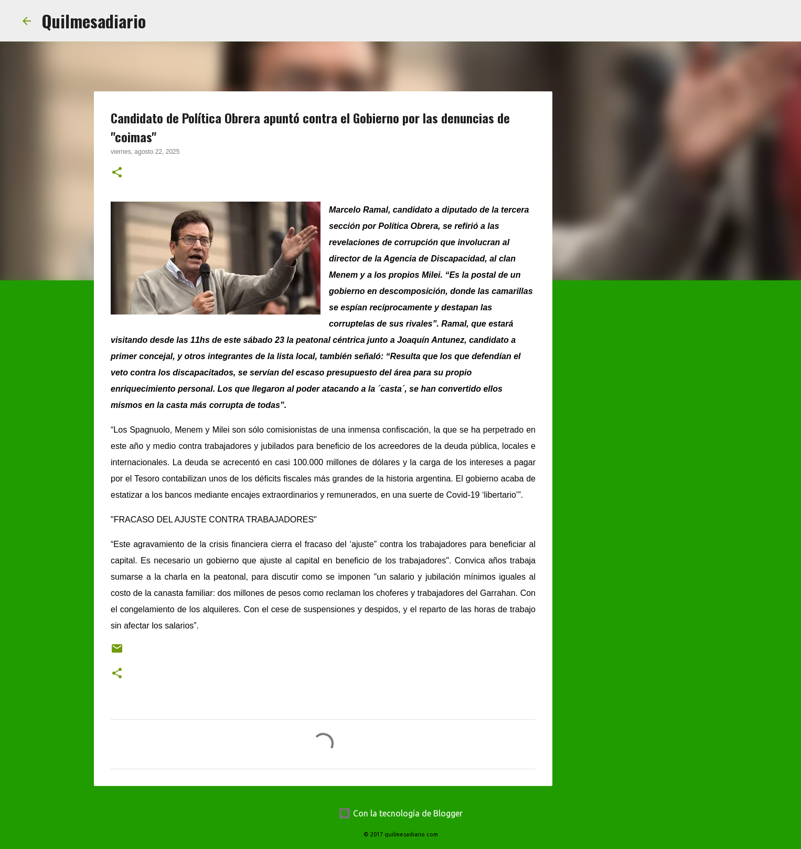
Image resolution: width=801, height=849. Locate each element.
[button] (117, 173)
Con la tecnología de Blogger (400, 813)
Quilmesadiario (93, 20)
